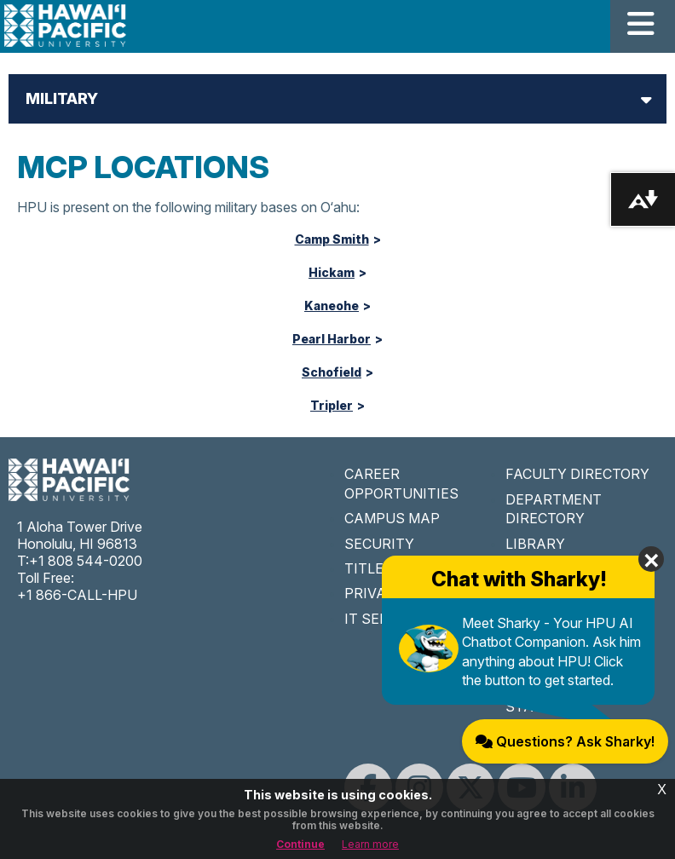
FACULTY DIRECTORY (577, 473)
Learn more (370, 844)
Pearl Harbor (331, 339)
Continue (300, 844)
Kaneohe (331, 306)
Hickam (332, 273)
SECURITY (379, 543)
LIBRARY (535, 543)
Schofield (331, 372)
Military (62, 98)
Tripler (331, 406)
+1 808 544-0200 (85, 560)
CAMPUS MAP (392, 518)
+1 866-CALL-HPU (77, 594)
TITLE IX (372, 568)
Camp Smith (332, 239)
